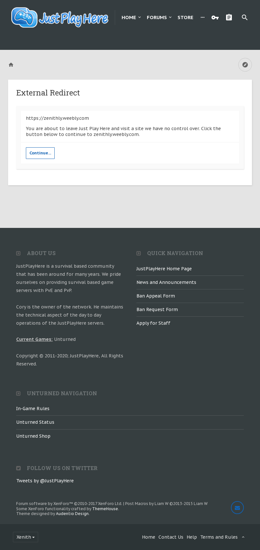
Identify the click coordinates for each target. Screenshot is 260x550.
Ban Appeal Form (155, 296)
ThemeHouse (105, 508)
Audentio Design (72, 513)
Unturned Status (35, 422)
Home (129, 17)
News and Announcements (166, 282)
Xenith (23, 537)
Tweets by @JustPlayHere (45, 481)
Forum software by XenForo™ (69, 503)
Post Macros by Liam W (166, 503)
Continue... (40, 153)
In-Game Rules (32, 408)
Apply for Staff (153, 323)
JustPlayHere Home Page (164, 269)
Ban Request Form (157, 309)
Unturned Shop (33, 436)
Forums (157, 17)
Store (185, 17)
